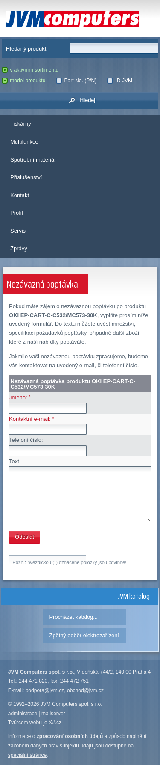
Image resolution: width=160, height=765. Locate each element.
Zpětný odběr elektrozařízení (84, 635)
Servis (18, 231)
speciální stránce (27, 755)
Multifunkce (24, 141)
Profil (16, 213)
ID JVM (119, 81)
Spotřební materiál (32, 159)
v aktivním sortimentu (30, 70)
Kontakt (19, 195)
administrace (22, 714)
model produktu (24, 81)
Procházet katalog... (73, 617)
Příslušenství (26, 177)
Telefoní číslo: (26, 440)
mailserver (53, 714)
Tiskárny (20, 123)
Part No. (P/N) (76, 81)
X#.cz (55, 723)
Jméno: (18, 397)
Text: (14, 461)
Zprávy (18, 248)
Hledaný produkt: (27, 48)
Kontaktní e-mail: (30, 419)
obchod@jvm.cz (85, 690)
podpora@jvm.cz (45, 690)
